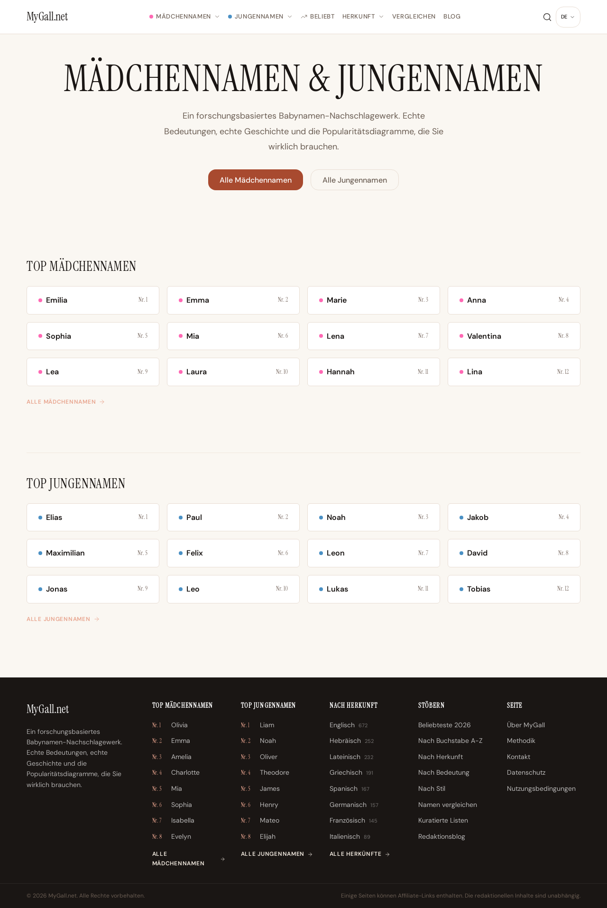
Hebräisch (352, 741)
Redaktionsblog (441, 836)
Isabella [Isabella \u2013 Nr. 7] (173, 820)
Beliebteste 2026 (444, 725)
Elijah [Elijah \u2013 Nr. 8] (258, 837)
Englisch (349, 725)
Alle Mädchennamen (256, 180)
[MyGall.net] (47, 17)
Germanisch (354, 805)
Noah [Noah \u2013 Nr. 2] (258, 741)
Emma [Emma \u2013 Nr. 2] (171, 741)
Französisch (353, 820)
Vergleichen (414, 16)
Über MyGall (526, 725)
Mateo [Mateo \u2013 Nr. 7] (260, 820)
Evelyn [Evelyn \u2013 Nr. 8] (171, 837)
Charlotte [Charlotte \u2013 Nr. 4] (176, 773)
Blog (452, 16)
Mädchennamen (185, 16)
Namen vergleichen (447, 804)
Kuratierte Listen (443, 820)
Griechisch (351, 773)
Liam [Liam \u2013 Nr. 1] (257, 725)
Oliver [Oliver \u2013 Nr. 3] (259, 757)
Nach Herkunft (440, 756)
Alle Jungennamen (354, 180)
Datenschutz (526, 772)
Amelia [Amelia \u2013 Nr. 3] (172, 757)
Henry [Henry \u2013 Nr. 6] (259, 805)
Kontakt (518, 756)
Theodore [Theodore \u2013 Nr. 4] (265, 773)
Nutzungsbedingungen (541, 788)
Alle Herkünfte (360, 854)
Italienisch (350, 837)
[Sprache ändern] (568, 17)
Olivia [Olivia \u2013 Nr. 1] (170, 725)
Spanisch (349, 789)
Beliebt (318, 16)
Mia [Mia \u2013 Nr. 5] (167, 789)
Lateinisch (351, 757)
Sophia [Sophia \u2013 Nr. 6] (172, 805)
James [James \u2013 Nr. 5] (260, 789)
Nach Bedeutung (443, 772)
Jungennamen (260, 16)
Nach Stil (431, 788)
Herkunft (363, 16)
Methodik (521, 740)
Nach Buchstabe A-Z (450, 740)
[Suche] (547, 17)
